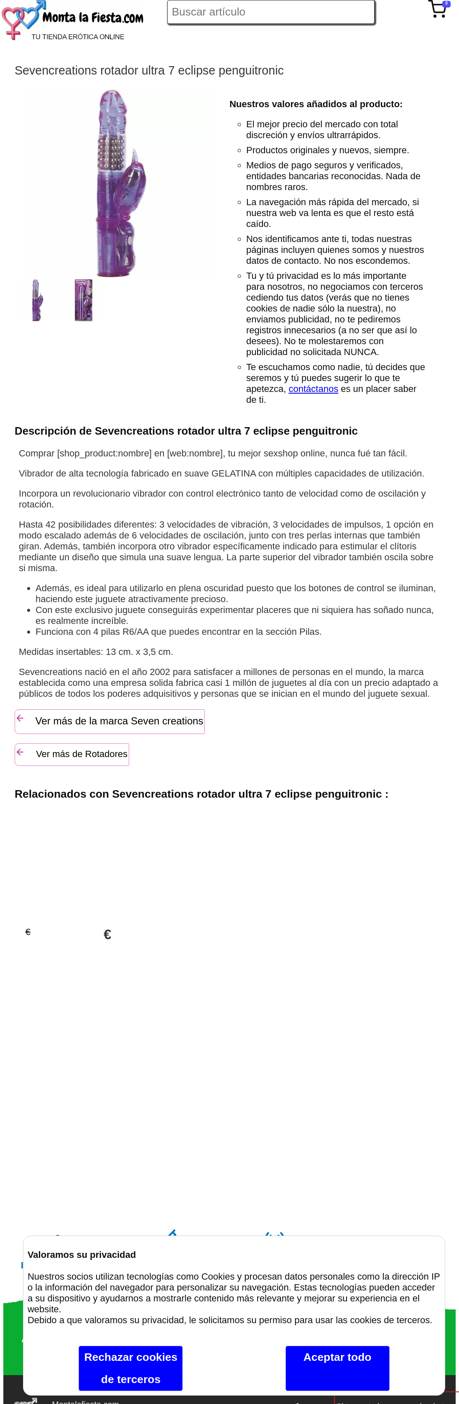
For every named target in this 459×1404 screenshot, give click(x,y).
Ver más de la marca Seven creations (109, 719)
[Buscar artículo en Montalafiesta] (271, 12)
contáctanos (314, 389)
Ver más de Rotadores (71, 753)
